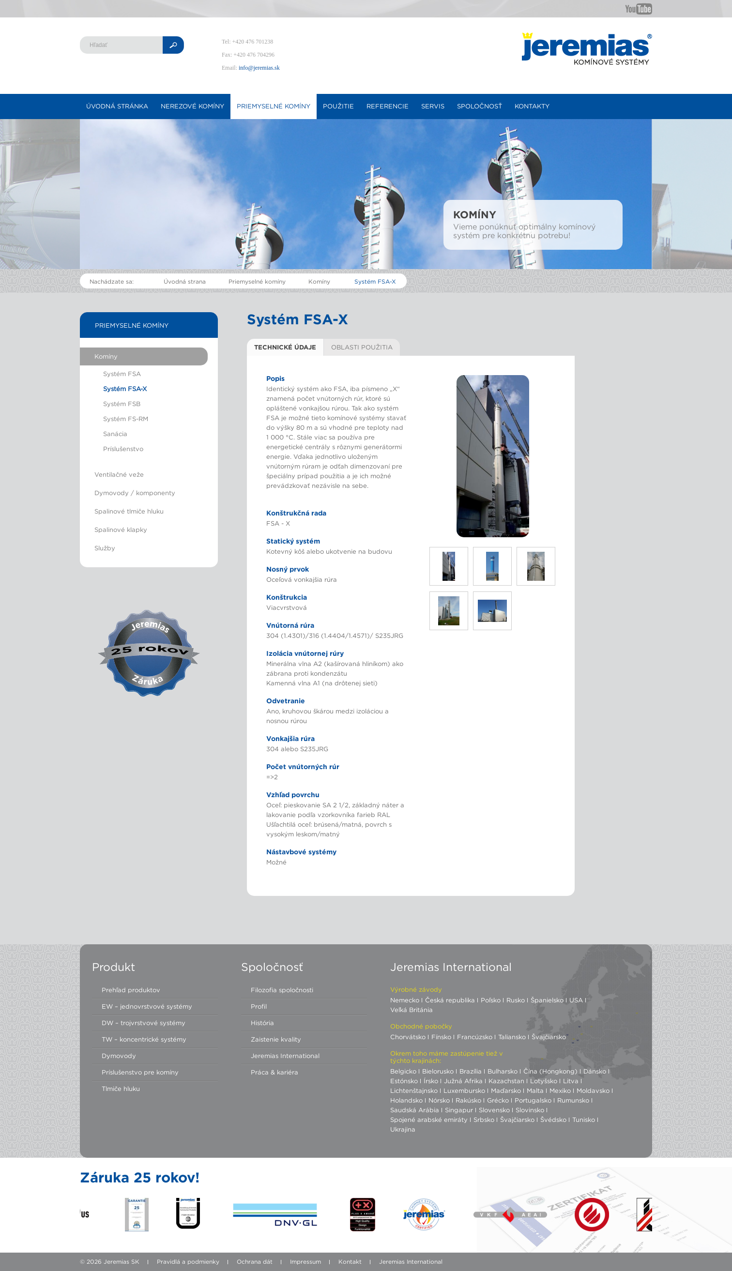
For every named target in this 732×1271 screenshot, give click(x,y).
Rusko (515, 1000)
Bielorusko (438, 1071)
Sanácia (115, 433)
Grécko (498, 1100)
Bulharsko (503, 1071)
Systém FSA (122, 373)
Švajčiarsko (549, 1036)
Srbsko (483, 1119)
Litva (571, 1080)
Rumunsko (573, 1100)
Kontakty (532, 106)
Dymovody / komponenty (134, 492)
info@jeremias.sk (259, 67)
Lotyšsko (543, 1080)
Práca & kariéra (274, 1072)
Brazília (470, 1071)
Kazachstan (506, 1080)
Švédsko (553, 1119)
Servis (432, 106)
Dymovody (119, 1055)
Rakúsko (468, 1100)
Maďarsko (506, 1090)
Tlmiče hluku (121, 1088)
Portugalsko (533, 1100)
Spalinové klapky (120, 529)
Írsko (431, 1080)
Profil (259, 1006)
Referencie (387, 106)
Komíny (319, 281)
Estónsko (404, 1080)
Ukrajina (402, 1129)
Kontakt (350, 1261)
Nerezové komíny (192, 106)
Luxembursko (464, 1090)
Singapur (459, 1109)
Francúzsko (474, 1036)
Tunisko (583, 1119)
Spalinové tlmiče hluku (129, 511)
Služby (104, 548)
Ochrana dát (255, 1261)
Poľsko (491, 1000)
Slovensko (494, 1109)
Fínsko (441, 1036)
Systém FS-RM (125, 418)
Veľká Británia (411, 1009)
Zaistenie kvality (276, 1039)
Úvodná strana (185, 281)
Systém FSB (121, 403)
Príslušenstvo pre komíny (140, 1072)
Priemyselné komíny (273, 106)
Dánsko (594, 1071)
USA (576, 1000)
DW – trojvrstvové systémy (143, 1022)
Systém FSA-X (375, 281)
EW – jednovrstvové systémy (147, 1006)
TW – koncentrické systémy (144, 1039)
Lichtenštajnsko (414, 1090)
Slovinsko (530, 1109)
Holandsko (406, 1100)
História (262, 1022)
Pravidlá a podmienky (188, 1261)
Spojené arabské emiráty (429, 1119)
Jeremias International (285, 1055)
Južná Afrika (463, 1080)
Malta (535, 1090)
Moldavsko (593, 1090)
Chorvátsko (408, 1036)
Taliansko (512, 1036)
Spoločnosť (479, 106)
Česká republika (450, 1000)
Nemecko (404, 1000)
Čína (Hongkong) (550, 1071)
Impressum (305, 1261)
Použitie (338, 106)
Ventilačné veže (119, 474)
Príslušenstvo (123, 448)
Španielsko (547, 1000)
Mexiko (560, 1090)
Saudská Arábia (414, 1109)
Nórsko (439, 1100)
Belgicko (403, 1071)
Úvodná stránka (117, 106)
